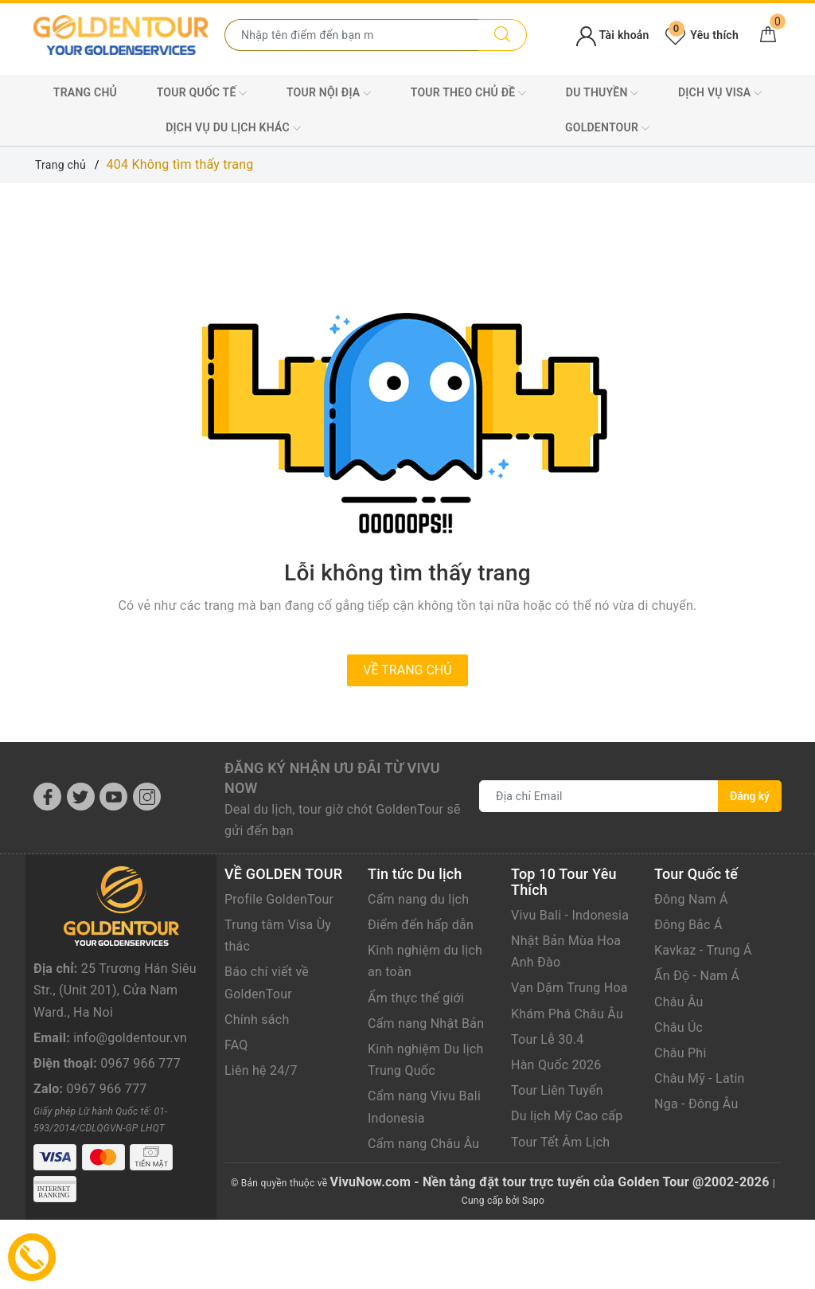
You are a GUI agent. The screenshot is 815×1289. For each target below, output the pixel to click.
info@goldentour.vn (130, 1072)
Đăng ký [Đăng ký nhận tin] (750, 796)
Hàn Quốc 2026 (556, 1064)
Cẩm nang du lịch (418, 899)
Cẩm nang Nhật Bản (426, 1023)
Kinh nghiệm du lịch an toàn (425, 961)
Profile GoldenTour (278, 899)
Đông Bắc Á (688, 924)
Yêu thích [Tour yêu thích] (702, 35)
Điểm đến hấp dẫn (421, 924)
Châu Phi (680, 1052)
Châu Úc (678, 1027)
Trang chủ (85, 92)
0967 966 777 (140, 1099)
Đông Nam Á (691, 899)
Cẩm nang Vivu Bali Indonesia (424, 1106)
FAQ (236, 1045)
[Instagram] (147, 797)
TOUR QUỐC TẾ (202, 93)
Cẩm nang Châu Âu (423, 1143)
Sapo (533, 1200)
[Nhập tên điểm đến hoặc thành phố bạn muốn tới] (351, 35)
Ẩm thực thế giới (416, 998)
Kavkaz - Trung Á (703, 950)
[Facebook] (47, 797)
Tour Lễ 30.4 (547, 1039)
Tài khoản (612, 35)
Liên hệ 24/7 (261, 1070)
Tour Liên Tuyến (557, 1090)
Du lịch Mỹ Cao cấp (567, 1115)
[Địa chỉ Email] (599, 796)
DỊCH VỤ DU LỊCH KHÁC (233, 128)
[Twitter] (81, 797)
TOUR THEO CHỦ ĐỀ (469, 93)
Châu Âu (679, 1002)
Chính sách (256, 1019)
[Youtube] (113, 797)
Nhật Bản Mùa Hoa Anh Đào (566, 951)
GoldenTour (607, 128)
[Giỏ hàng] (768, 35)
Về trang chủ (407, 670)
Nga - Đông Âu (696, 1103)
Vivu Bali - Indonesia (570, 915)
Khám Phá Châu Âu (567, 1013)
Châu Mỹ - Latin (699, 1078)
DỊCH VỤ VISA (720, 93)
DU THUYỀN (602, 93)
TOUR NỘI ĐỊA (329, 93)
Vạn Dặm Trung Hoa (569, 987)
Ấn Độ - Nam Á (696, 975)
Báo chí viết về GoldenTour (266, 982)
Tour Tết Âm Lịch (560, 1142)
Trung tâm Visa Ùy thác (277, 935)
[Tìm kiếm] (502, 35)
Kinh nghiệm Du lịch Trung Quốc (426, 1059)
